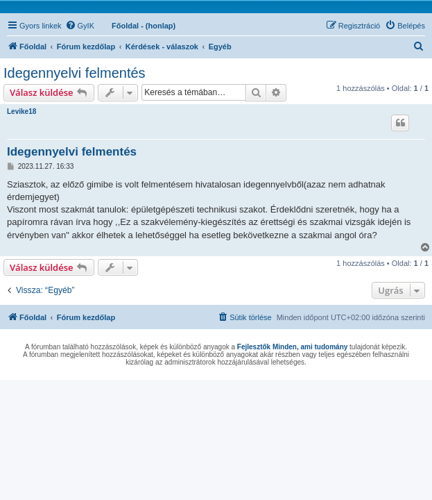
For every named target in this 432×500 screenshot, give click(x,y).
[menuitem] (79, 25)
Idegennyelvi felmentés (74, 73)
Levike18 (21, 111)
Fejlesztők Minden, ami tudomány (292, 347)
